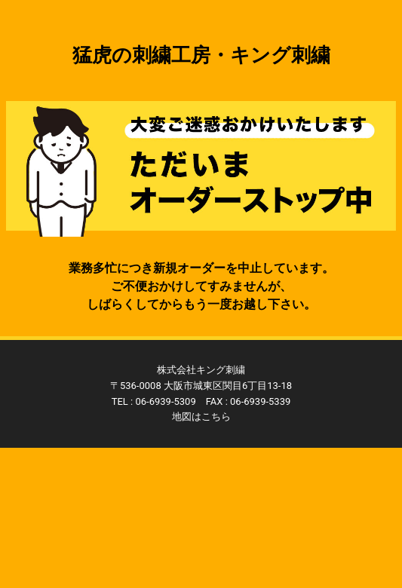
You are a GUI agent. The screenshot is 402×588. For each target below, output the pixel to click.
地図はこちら (201, 416)
